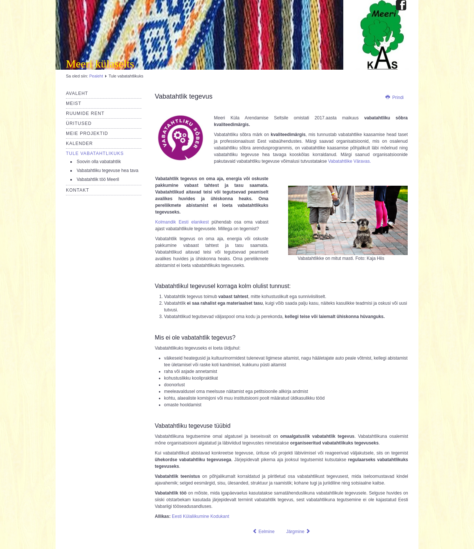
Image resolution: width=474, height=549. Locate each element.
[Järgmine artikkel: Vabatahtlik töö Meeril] (298, 531)
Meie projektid (87, 133)
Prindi (394, 97)
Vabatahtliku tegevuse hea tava (107, 170)
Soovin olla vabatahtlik (99, 161)
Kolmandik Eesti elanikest (182, 222)
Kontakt (77, 190)
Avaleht (77, 93)
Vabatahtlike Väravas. (349, 161)
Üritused (78, 123)
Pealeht (96, 76)
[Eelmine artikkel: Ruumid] (263, 531)
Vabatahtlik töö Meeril (98, 179)
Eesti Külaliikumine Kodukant (200, 516)
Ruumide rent (85, 113)
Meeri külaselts (100, 63)
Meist (73, 103)
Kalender (79, 143)
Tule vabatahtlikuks (95, 153)
